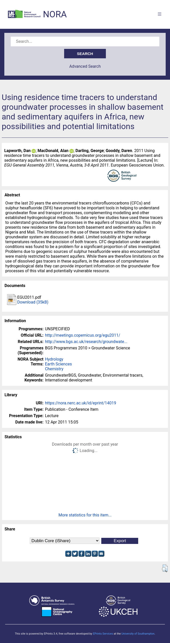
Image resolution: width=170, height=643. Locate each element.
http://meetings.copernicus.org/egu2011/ (82, 335)
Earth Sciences (58, 364)
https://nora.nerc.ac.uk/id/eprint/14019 (80, 403)
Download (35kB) (32, 302)
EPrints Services (103, 633)
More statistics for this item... (85, 515)
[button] (165, 568)
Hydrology (54, 359)
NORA (55, 14)
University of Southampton (137, 633)
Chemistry (54, 368)
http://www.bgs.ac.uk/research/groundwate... (86, 341)
